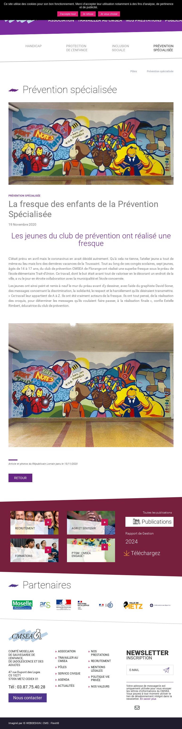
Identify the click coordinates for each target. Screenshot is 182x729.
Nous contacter (27, 696)
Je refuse (88, 14)
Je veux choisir (109, 14)
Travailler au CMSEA (68, 657)
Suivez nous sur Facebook (128, 705)
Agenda (63, 678)
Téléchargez (145, 553)
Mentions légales (98, 667)
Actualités (66, 684)
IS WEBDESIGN (32, 720)
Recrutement (101, 659)
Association (67, 649)
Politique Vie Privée (100, 677)
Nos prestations (100, 651)
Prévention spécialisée (160, 71)
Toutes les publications (157, 512)
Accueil (118, 71)
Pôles (133, 71)
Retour (20, 478)
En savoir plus (148, 697)
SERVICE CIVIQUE (69, 671)
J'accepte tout (68, 14)
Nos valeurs (100, 685)
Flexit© (55, 720)
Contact (136, 705)
